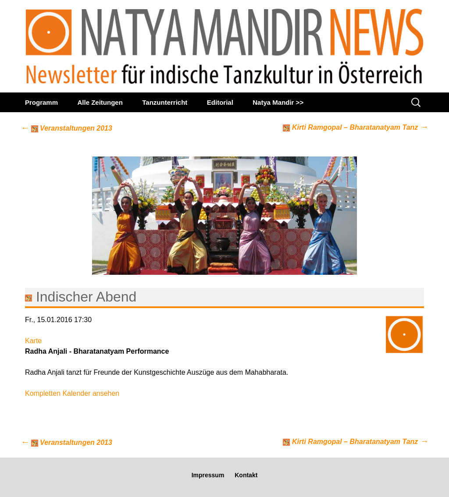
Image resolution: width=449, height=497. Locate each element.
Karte (33, 340)
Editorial (220, 102)
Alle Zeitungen (99, 102)
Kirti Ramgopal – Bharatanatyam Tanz (355, 126)
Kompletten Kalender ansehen (72, 393)
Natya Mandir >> (278, 102)
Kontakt (246, 475)
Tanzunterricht (164, 102)
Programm (41, 102)
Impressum (208, 475)
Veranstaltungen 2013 (66, 128)
